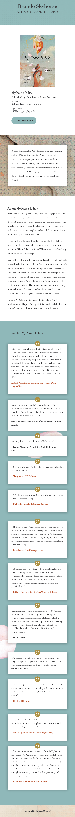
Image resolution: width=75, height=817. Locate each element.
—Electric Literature (21, 701)
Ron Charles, (28, 550)
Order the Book (24, 120)
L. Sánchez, (34, 592)
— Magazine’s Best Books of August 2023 (32, 732)
